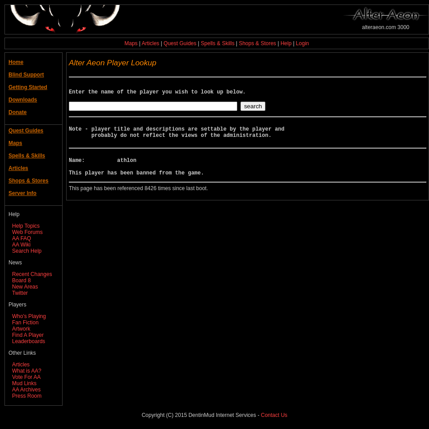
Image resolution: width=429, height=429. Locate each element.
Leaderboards (28, 341)
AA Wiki (21, 245)
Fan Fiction (25, 322)
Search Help (27, 251)
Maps (131, 43)
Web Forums (27, 232)
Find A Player (28, 335)
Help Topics (26, 226)
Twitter (20, 293)
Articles (150, 43)
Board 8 (21, 280)
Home (15, 62)
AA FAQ (21, 238)
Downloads (22, 100)
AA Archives (26, 390)
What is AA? (26, 371)
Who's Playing (29, 316)
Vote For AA (26, 377)
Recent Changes (32, 274)
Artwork (21, 329)
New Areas (25, 287)
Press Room (27, 396)
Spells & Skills (217, 43)
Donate (17, 112)
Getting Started (27, 87)
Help (286, 43)
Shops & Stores (257, 43)
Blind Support (26, 75)
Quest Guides (180, 43)
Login (302, 43)
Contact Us (274, 415)
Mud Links (24, 383)
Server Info (22, 193)
